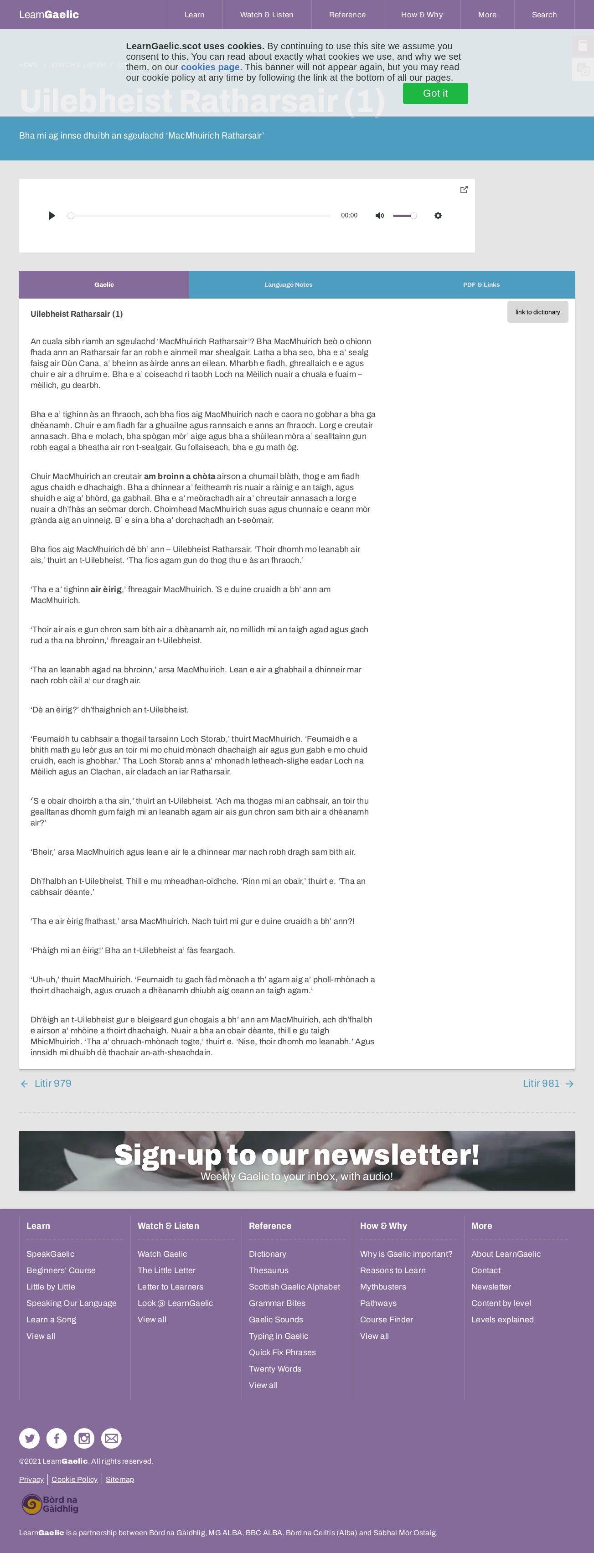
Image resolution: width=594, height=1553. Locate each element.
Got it (435, 93)
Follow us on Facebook (56, 1438)
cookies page (210, 67)
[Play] (52, 216)
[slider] (199, 216)
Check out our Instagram (84, 1438)
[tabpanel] (297, 684)
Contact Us (111, 1438)
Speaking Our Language (71, 1303)
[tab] (104, 285)
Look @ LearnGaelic (175, 1303)
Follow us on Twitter (29, 1438)
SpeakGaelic (50, 1254)
